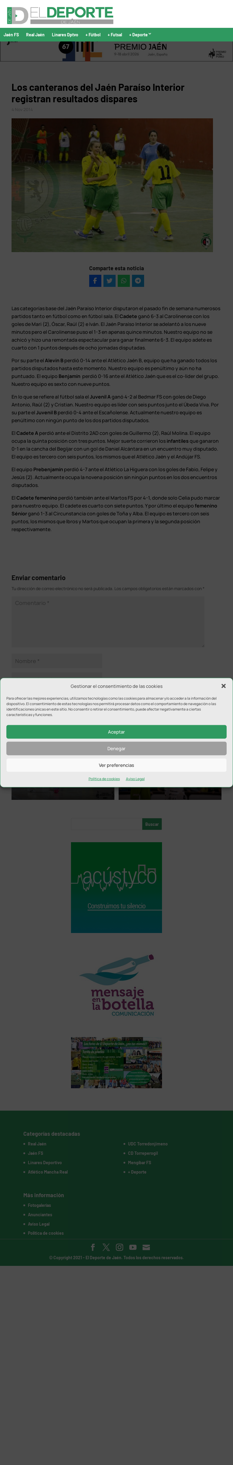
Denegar (116, 748)
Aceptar (116, 732)
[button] (224, 686)
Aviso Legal (135, 778)
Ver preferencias (116, 765)
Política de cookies (104, 778)
